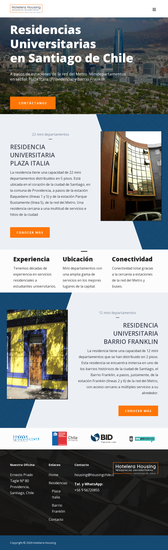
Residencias (58, 483)
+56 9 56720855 (87, 490)
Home (53, 474)
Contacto (56, 519)
